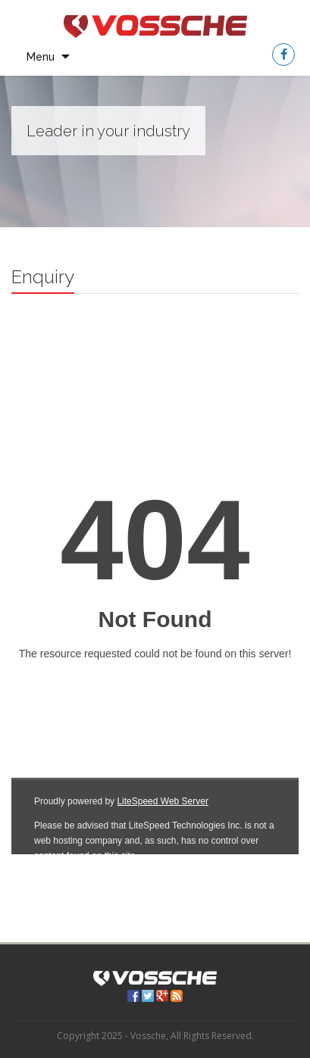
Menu (41, 57)
